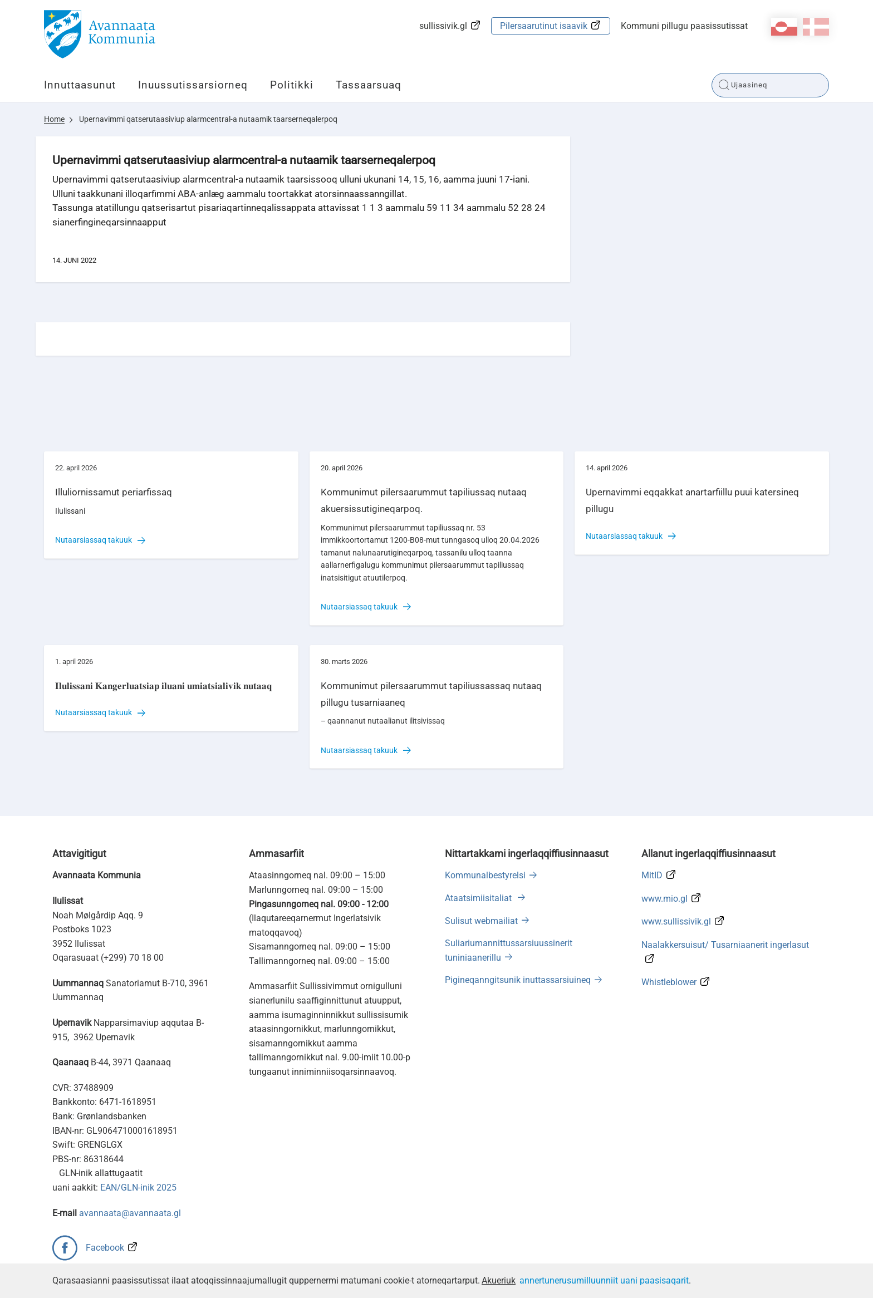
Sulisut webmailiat (481, 921)
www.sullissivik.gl (676, 921)
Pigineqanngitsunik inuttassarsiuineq (518, 980)
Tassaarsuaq (368, 84)
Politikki (291, 84)
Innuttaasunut (80, 84)
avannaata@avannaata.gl (130, 1213)
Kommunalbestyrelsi (485, 875)
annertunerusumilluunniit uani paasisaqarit (604, 1280)
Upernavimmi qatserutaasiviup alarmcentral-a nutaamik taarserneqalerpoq (208, 119)
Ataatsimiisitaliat (479, 898)
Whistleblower (669, 982)
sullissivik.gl (443, 26)
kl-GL (784, 27)
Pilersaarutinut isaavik (543, 26)
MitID (652, 875)
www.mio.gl (664, 898)
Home (54, 119)
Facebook (105, 1247)
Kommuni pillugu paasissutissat (684, 26)
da (816, 27)
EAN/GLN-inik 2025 (138, 1187)
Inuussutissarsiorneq (193, 84)
